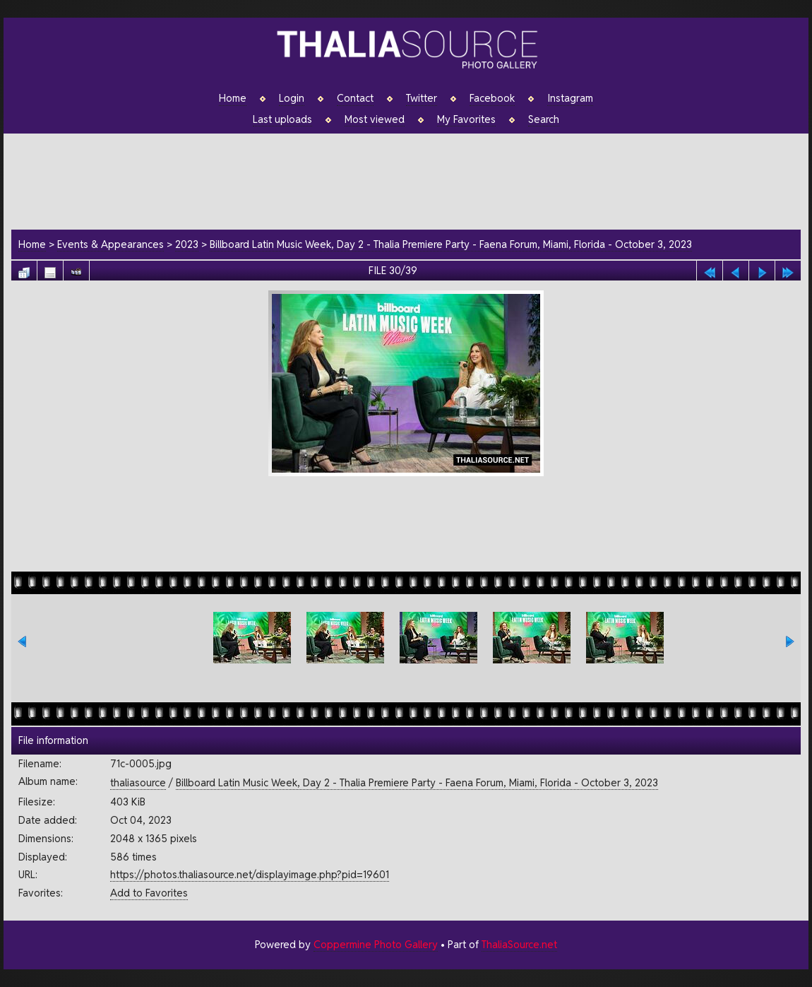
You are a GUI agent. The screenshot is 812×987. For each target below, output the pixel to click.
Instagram (570, 98)
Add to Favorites (149, 892)
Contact (355, 98)
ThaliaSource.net (519, 944)
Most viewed (375, 119)
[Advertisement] (413, 179)
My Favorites (466, 119)
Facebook (492, 98)
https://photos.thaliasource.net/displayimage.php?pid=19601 (249, 874)
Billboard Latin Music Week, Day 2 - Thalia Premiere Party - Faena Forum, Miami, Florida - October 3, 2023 (451, 244)
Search (543, 119)
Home (232, 98)
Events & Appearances (110, 244)
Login (291, 98)
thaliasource (138, 782)
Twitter (421, 98)
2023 (186, 244)
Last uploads (282, 119)
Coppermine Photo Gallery (376, 944)
